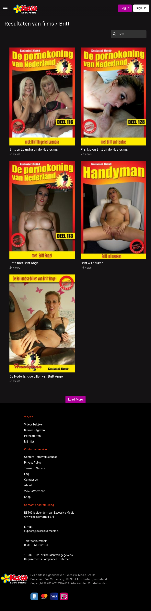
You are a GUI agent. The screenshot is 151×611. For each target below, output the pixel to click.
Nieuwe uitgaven (34, 430)
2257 (39, 555)
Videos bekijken (33, 424)
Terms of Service (34, 468)
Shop (27, 496)
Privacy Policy (32, 462)
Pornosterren (32, 435)
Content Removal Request (40, 456)
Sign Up (141, 8)
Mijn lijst (29, 441)
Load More (75, 399)
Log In (125, 8)
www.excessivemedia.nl (39, 516)
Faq (26, 474)
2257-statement (34, 491)
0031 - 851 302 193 (36, 545)
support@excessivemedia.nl (41, 530)
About (28, 485)
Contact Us (31, 479)
